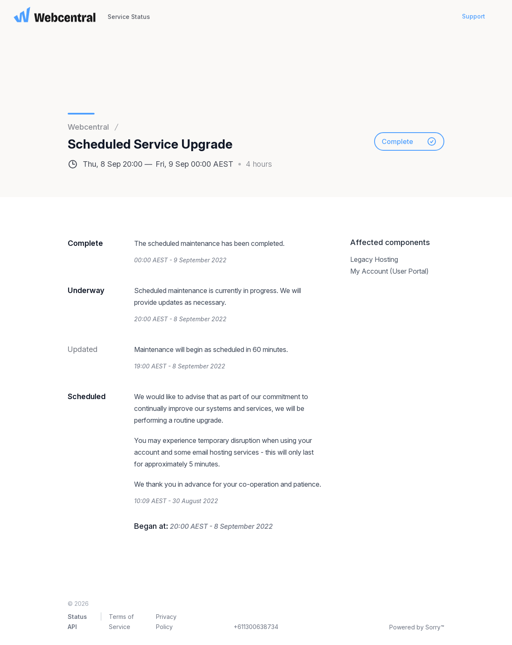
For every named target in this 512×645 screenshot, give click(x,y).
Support (473, 16)
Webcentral (88, 127)
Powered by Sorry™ (416, 627)
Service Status (129, 16)
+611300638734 (256, 626)
